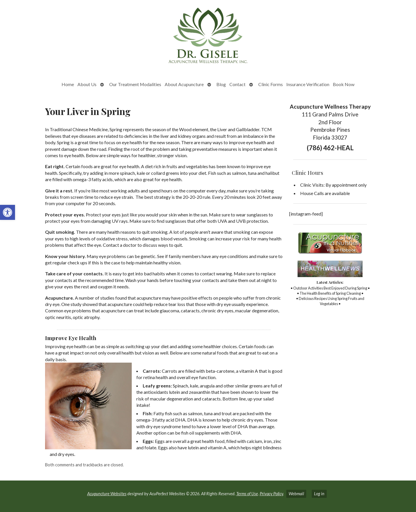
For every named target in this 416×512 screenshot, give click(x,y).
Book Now (343, 84)
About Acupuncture (184, 84)
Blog (221, 84)
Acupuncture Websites (107, 493)
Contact (237, 84)
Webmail (296, 493)
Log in (319, 493)
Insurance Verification (307, 84)
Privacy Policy (271, 493)
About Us (86, 84)
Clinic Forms (270, 84)
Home (68, 84)
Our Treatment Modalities (135, 84)
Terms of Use (247, 493)
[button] (7, 212)
